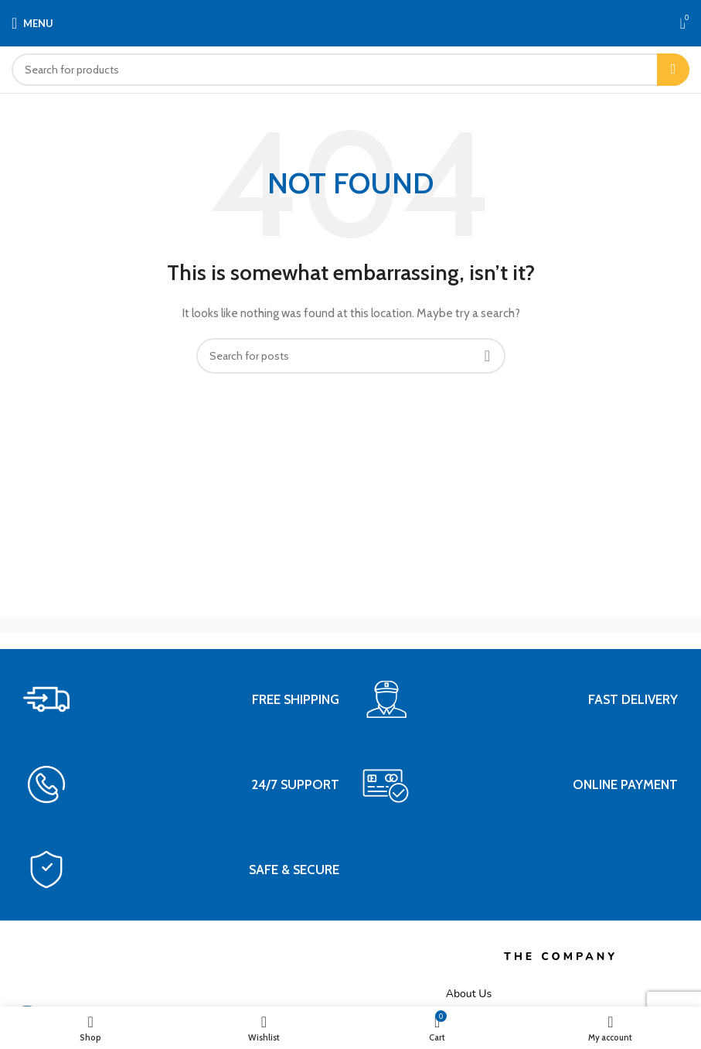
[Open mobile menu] (32, 23)
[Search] (350, 69)
